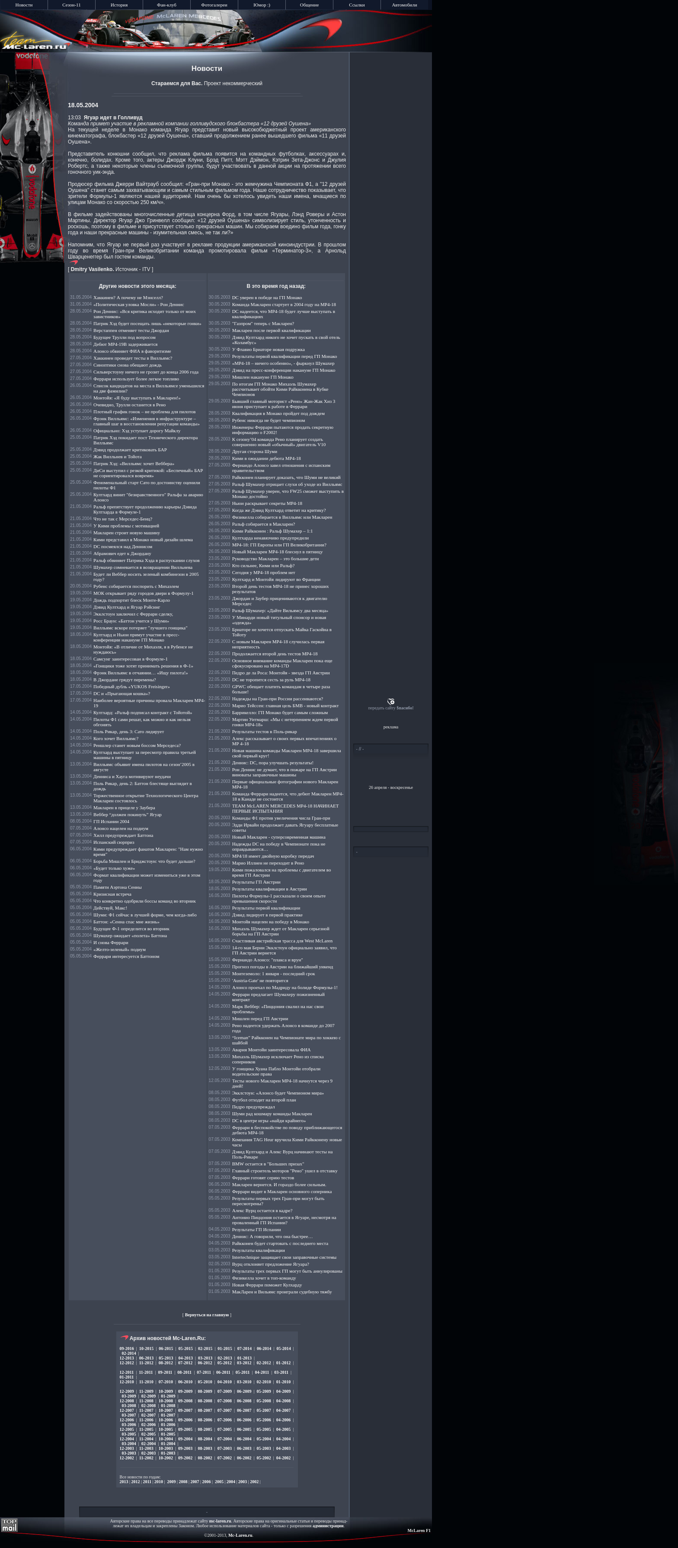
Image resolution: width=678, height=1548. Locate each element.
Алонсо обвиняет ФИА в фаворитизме (132, 351)
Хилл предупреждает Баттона (123, 835)
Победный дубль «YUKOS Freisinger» (131, 686)
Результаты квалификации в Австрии (269, 888)
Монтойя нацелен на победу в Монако (270, 921)
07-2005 (224, 1429)
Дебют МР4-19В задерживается (125, 344)
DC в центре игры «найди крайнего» (269, 1120)
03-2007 (129, 1415)
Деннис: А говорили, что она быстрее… (272, 1236)
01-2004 (168, 1443)
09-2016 (127, 1348)
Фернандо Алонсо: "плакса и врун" (267, 959)
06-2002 (244, 1457)
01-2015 (224, 1348)
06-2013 (146, 1358)
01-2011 (127, 1377)
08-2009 (205, 1391)
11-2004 (146, 1438)
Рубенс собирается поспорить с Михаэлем (136, 586)
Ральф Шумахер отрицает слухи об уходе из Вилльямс (287, 484)
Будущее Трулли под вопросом (124, 337)
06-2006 (244, 1419)
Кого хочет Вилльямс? (115, 738)
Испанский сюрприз (113, 842)
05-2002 (263, 1457)
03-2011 (281, 1372)
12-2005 (127, 1429)
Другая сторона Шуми (254, 451)
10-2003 (166, 1448)
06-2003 (244, 1448)
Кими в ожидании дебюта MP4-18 (266, 458)
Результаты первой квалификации (266, 907)
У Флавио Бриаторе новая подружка (268, 349)
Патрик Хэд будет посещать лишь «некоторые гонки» (147, 323)
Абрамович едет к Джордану (122, 553)
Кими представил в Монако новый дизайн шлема (143, 539)
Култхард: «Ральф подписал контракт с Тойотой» (142, 712)
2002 (254, 1481)
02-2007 (148, 1415)
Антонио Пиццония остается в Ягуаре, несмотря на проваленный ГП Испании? (284, 1220)
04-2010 (224, 1381)
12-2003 (127, 1448)
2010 (158, 1481)
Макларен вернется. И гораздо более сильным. (279, 1184)
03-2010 (244, 1381)
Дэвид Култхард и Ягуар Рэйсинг (126, 607)
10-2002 (166, 1457)
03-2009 (129, 1396)
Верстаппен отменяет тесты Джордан (131, 330)
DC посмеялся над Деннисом (122, 546)
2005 (219, 1481)
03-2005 (129, 1434)
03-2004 (129, 1443)
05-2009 (263, 1391)
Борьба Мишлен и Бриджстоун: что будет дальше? (144, 861)
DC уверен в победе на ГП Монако (267, 297)
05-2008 (263, 1400)
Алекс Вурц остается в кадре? (262, 1210)
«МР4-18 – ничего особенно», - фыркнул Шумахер (283, 363)
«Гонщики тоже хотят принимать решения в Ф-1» (143, 665)
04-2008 (283, 1400)
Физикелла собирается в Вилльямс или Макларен (282, 517)
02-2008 (148, 1405)
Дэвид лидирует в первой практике (267, 914)
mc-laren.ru (220, 1521)
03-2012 (244, 1362)
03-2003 (129, 1453)
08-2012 (166, 1362)
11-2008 (146, 1400)
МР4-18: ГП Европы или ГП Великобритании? (279, 544)
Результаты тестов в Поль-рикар (264, 731)
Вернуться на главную (207, 1314)
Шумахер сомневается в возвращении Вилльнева (142, 567)
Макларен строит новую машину (126, 532)
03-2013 (205, 1358)
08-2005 (205, 1429)
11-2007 (146, 1410)
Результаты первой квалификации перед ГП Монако (284, 356)
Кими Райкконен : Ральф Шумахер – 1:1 (272, 530)
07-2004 (224, 1438)
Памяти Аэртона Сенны (117, 887)
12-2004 (127, 1438)
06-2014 (264, 1348)
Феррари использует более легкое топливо (136, 378)
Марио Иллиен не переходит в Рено (268, 862)
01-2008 (168, 1405)
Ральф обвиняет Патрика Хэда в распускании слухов (146, 560)
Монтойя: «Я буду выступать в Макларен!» (137, 397)
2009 (171, 1481)
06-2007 (244, 1410)
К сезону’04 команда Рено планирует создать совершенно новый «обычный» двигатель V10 (279, 442)
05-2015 (186, 1348)
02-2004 (148, 1443)
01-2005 (168, 1434)
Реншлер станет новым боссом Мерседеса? (137, 745)
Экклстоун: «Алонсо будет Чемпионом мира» (278, 1092)
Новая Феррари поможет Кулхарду (267, 1284)
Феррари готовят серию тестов (263, 1177)
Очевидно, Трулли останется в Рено (129, 404)
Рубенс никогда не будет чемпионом (268, 420)
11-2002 (146, 1457)
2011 (147, 1481)
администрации (328, 1525)
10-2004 (166, 1438)
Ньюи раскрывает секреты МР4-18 (267, 503)
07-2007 (224, 1410)
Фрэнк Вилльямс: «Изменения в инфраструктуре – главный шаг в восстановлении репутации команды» (146, 421)
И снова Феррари (110, 942)
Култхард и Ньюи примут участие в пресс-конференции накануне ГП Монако (136, 637)
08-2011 (184, 1372)
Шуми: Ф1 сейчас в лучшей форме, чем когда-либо (145, 914)
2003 (242, 1481)
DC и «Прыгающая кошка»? (121, 693)
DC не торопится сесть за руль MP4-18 (271, 679)
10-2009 (166, 1391)
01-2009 (168, 1396)
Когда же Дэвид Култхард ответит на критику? (279, 510)
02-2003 (148, 1453)
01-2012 (283, 1362)
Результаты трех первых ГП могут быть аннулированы (287, 1271)
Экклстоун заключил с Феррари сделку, (133, 613)
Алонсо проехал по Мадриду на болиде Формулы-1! (285, 987)
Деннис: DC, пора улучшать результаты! (272, 762)
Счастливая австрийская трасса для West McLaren (282, 940)
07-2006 (224, 1419)
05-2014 (283, 1348)
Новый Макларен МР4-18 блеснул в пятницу (277, 551)
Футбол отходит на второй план (264, 1099)
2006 (206, 1481)
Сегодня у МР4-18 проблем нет (263, 572)
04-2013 (186, 1358)
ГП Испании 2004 (111, 821)
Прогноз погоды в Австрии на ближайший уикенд (282, 966)
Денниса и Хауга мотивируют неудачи (132, 776)
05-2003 (263, 1448)
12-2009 (127, 1391)
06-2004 (244, 1438)
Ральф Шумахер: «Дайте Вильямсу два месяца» (280, 610)
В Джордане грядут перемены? (124, 679)
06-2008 (244, 1400)
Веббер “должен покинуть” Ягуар (127, 814)
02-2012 (263, 1362)
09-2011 (165, 1372)
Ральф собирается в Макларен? (263, 524)
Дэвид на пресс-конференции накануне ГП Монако (284, 370)
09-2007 (185, 1410)
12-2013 (127, 1358)
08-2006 (205, 1419)
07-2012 (185, 1362)
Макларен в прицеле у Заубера (124, 807)
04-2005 (283, 1429)
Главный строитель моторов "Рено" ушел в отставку (285, 1170)
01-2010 (283, 1381)
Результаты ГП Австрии (256, 881)
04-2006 (283, 1419)
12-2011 (127, 1372)
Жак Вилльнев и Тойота (117, 456)
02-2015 (205, 1348)
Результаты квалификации (258, 1250)
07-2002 (224, 1457)
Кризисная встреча (112, 894)
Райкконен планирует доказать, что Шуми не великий (286, 477)
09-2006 (185, 1419)
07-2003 (224, 1448)
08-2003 (205, 1448)
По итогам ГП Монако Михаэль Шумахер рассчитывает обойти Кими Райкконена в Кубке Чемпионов (280, 389)
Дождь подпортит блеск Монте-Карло (131, 600)
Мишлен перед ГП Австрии (260, 1018)
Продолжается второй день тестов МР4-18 (275, 653)
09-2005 (185, 1429)
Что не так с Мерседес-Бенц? (122, 518)
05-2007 (263, 1410)
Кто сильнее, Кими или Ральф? (263, 565)
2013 (124, 1481)
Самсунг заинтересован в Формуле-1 (130, 658)
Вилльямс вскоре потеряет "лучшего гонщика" (140, 627)
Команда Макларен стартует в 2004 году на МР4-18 (284, 304)
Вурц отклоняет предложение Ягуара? (270, 1264)
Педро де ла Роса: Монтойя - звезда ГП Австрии (281, 672)
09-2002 (185, 1457)
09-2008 (185, 1400)
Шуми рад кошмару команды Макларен (272, 1113)
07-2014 (244, 1348)
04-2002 (283, 1457)
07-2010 (166, 1381)
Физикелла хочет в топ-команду (264, 1277)
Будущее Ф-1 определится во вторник (131, 928)
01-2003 (168, 1453)
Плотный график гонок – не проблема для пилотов (144, 411)
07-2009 (224, 1391)
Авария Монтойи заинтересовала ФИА (271, 1049)
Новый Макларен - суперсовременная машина (279, 836)
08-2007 (205, 1410)
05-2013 (166, 1358)
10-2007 (166, 1410)
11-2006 (146, 1419)
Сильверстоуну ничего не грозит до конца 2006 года (145, 371)
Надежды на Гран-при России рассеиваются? (277, 698)
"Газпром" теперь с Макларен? (263, 323)
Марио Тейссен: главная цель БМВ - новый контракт (285, 705)
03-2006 (129, 1424)
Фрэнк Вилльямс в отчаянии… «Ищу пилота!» (140, 672)
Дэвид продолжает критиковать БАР (130, 449)
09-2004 (185, 1438)
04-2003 (283, 1448)
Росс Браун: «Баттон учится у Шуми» (131, 620)
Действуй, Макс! (110, 907)
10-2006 (166, 1419)
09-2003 (185, 1448)
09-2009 (185, 1391)
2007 (195, 1481)
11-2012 (146, 1362)
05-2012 (224, 1362)
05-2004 (263, 1438)
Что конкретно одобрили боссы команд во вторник (144, 900)
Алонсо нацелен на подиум (120, 828)
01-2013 (244, 1358)
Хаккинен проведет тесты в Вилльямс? (132, 358)
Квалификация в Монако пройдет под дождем (278, 413)
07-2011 (204, 1372)
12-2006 (127, 1419)
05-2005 (263, 1429)
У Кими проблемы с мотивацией (126, 525)
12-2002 (127, 1457)
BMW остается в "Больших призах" (268, 1163)
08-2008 (205, 1400)
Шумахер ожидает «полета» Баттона (130, 935)
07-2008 (224, 1400)
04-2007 (283, 1410)
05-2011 (243, 1372)
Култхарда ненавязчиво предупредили (270, 537)
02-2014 (129, 1353)
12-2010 (127, 1381)
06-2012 (205, 1362)
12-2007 (127, 1410)
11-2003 (146, 1448)
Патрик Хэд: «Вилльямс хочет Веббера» (133, 463)
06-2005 (244, 1429)
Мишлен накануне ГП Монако (263, 377)
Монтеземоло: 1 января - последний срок (273, 973)
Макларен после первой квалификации (271, 330)
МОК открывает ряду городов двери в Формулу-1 (143, 593)
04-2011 (262, 1372)
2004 (231, 1481)
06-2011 (223, 1372)
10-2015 (146, 1348)
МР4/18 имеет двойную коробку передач (273, 856)
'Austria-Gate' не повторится (260, 980)
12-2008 (127, 1400)
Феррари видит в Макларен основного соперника (282, 1191)
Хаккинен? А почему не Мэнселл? (128, 297)
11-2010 (146, 1381)
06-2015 (166, 1348)
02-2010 (263, 1381)
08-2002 (205, 1457)
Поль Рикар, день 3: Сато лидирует (128, 731)
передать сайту (390, 707)
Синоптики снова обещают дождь (127, 364)
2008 (183, 1481)
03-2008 (129, 1405)
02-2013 (224, 1358)
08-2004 (205, 1438)
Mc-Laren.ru (240, 1535)
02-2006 (148, 1424)
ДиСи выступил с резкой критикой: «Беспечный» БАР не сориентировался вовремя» (148, 473)
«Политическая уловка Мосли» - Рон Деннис (138, 304)
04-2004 (283, 1438)
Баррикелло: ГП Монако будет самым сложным (280, 712)
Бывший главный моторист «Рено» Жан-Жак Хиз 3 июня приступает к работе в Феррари (284, 404)
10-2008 (166, 1400)
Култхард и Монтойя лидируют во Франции (276, 579)
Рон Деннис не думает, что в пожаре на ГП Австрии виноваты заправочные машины (284, 772)
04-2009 (283, 1391)
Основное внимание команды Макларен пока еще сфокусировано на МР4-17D (282, 663)
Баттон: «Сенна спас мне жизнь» (126, 921)
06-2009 (244, 1391)
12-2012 (127, 1362)
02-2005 (148, 1434)
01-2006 (168, 1424)
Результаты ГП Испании (256, 1229)
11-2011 (146, 1372)
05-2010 (205, 1381)
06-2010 (185, 1381)
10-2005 (166, 1429)
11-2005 (146, 1429)
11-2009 (146, 1391)
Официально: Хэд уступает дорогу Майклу (136, 430)
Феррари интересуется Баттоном (126, 956)
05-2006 (263, 1419)
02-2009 (148, 1396)
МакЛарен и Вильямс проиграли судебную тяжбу (282, 1291)
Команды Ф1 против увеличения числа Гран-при (281, 817)
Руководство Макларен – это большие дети (275, 558)
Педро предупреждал (253, 1106)
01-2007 (168, 1415)
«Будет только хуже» (114, 868)
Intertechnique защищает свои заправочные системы (284, 1257)
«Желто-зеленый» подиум (119, 949)
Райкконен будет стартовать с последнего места (280, 1243)
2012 (135, 1481)
